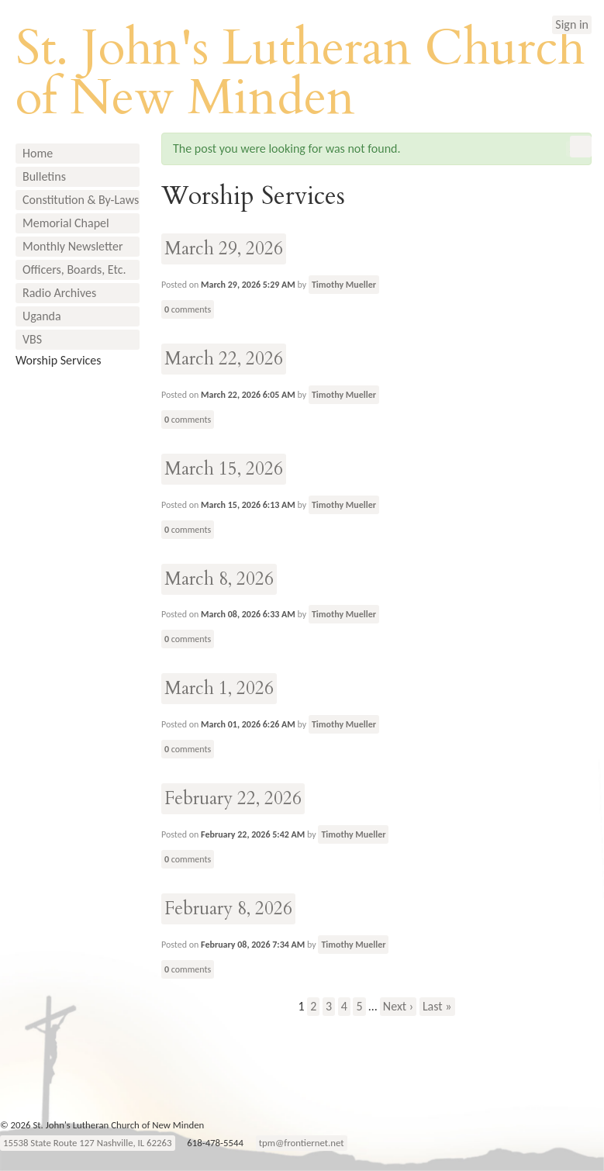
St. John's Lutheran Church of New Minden (300, 73)
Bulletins (44, 176)
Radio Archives (59, 292)
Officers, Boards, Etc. (74, 269)
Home (37, 153)
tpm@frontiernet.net (301, 1143)
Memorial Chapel (65, 223)
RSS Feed (581, 146)
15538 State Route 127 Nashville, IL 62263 (87, 1143)
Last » (437, 1006)
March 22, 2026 (223, 359)
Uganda (41, 316)
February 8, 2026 (228, 908)
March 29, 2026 (223, 249)
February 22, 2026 (233, 798)
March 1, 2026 (219, 688)
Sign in (571, 24)
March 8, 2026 (219, 579)
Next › (398, 1006)
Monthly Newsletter (72, 246)
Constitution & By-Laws (80, 199)
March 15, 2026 (223, 469)
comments (187, 309)
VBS (32, 339)
